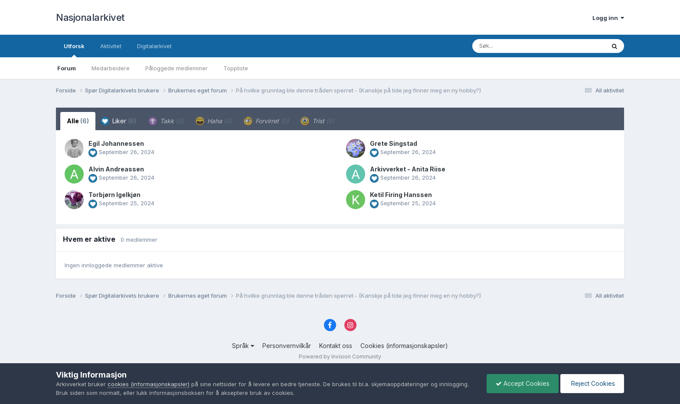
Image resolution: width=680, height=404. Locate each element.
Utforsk (74, 50)
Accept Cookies (522, 383)
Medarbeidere (111, 68)
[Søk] (516, 46)
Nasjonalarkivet (90, 17)
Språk (243, 345)
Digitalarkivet (154, 46)
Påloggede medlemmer (176, 68)
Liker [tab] (119, 121)
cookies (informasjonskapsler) (149, 384)
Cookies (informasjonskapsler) (404, 345)
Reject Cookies (592, 383)
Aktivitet (110, 46)
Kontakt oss (335, 345)
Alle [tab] (78, 121)
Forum (66, 68)
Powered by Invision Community (340, 356)
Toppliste (235, 68)
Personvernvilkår (286, 345)
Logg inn (608, 17)
